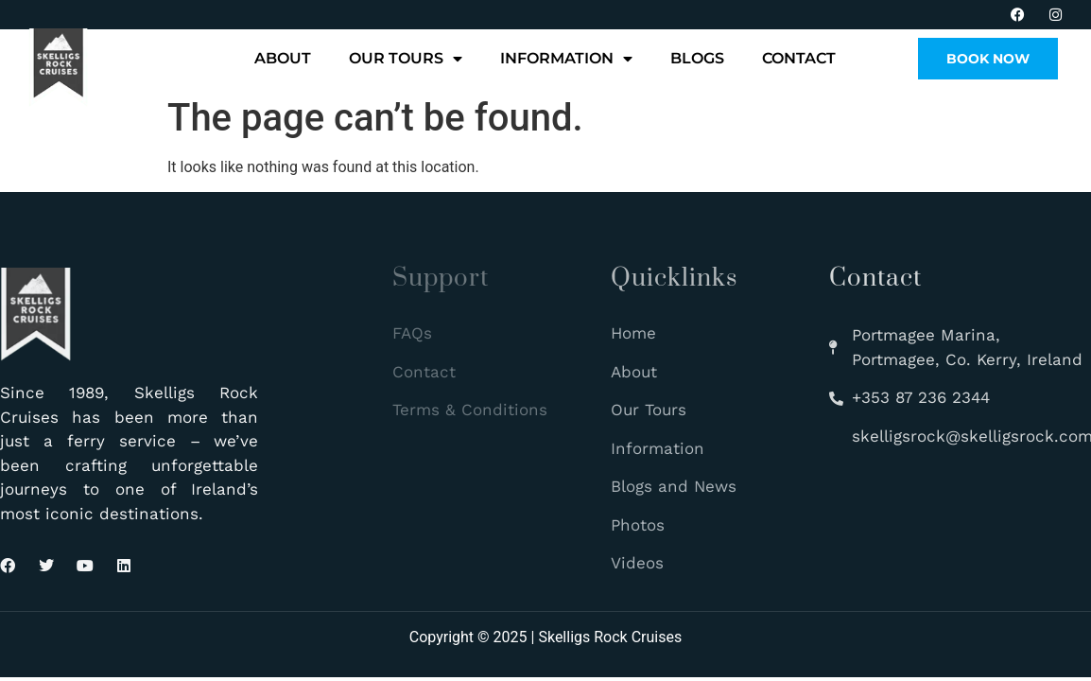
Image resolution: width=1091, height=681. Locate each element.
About (282, 58)
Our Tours (405, 59)
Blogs (697, 58)
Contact (799, 58)
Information (566, 59)
